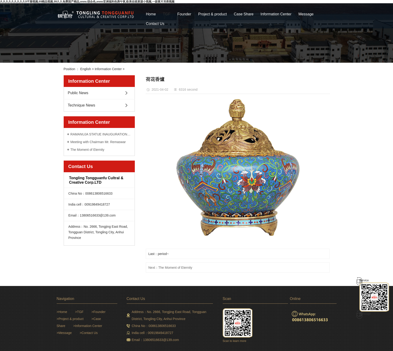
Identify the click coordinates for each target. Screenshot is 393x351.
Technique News (81, 105)
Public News (78, 93)
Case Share (244, 14)
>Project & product (70, 319)
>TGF (79, 312)
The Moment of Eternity (87, 149)
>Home (62, 312)
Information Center (276, 14)
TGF (166, 14)
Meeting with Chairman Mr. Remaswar (98, 142)
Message (306, 14)
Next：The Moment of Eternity (170, 267)
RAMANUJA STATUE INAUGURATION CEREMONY (100, 134)
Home (151, 14)
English (85, 69)
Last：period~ (158, 254)
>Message (64, 333)
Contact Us (155, 24)
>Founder (98, 312)
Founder (184, 14)
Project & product (212, 14)
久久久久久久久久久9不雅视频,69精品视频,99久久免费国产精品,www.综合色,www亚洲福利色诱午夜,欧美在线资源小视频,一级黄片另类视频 (87, 1)
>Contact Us (88, 333)
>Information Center (87, 326)
